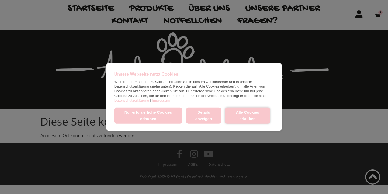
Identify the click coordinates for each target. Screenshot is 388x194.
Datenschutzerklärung (131, 100)
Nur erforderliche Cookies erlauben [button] (148, 115)
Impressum (161, 100)
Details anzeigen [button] (203, 115)
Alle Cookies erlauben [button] (247, 115)
